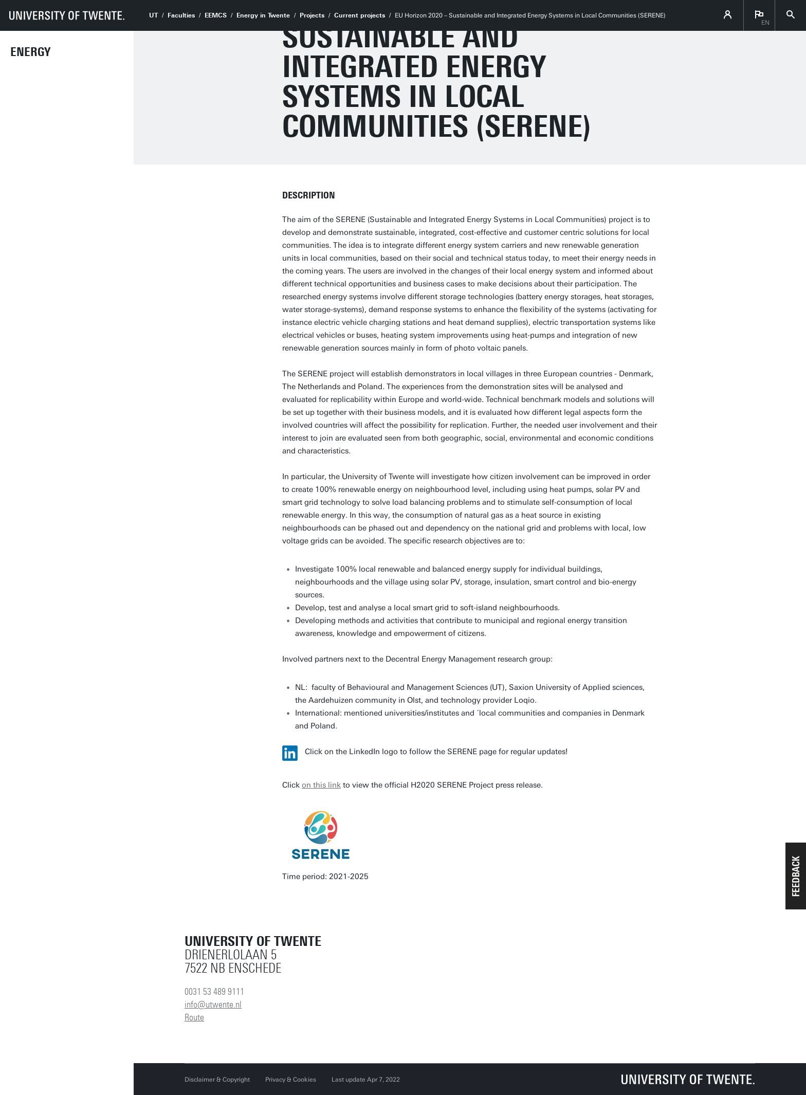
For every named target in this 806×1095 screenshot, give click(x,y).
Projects (312, 15)
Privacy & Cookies (290, 1079)
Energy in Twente (263, 15)
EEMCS (216, 15)
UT (153, 15)
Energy (30, 52)
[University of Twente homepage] (67, 15)
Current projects (359, 15)
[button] (795, 876)
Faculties (181, 15)
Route (194, 1017)
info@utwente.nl (213, 1004)
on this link (321, 785)
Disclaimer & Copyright (217, 1079)
